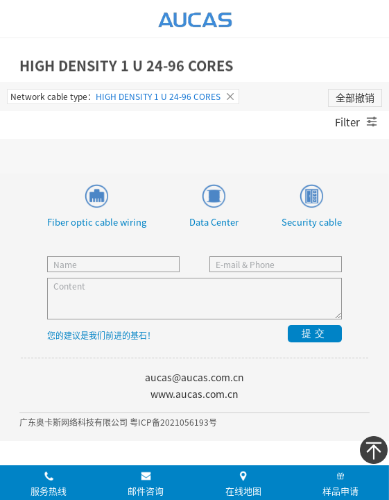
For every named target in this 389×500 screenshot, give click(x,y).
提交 (315, 333)
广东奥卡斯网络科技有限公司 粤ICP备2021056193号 (118, 422)
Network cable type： (123, 96)
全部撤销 (355, 97)
